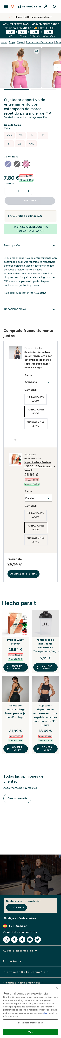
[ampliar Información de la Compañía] (26, 972)
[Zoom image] (36, 51)
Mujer (20, 42)
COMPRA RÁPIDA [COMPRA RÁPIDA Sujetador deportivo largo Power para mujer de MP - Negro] (14, 748)
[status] (18, 191)
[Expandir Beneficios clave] (30, 309)
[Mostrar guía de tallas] (13, 125)
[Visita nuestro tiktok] (22, 939)
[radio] (9, 135)
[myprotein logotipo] (29, 6)
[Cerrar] (57, 988)
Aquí (45, 1013)
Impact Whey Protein (15, 641)
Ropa (12, 42)
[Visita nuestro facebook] (14, 939)
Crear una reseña (17, 798)
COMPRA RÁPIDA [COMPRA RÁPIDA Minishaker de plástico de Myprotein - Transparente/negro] (44, 667)
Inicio (4, 42)
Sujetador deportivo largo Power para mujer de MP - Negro (16, 711)
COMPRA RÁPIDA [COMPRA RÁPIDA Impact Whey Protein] (14, 667)
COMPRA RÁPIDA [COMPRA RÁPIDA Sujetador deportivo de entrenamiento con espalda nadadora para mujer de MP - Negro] (44, 748)
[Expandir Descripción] (30, 246)
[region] (30, 1011)
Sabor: (29, 375)
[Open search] (13, 6)
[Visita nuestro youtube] (30, 939)
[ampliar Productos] (12, 961)
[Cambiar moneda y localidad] (30, 926)
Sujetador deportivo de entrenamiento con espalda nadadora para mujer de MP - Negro (45, 715)
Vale (30, 1032)
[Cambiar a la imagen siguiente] (57, 67)
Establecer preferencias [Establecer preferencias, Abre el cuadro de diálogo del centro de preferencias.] (30, 1023)
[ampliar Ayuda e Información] (20, 950)
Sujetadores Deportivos (39, 42)
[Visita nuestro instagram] (6, 939)
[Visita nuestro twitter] (37, 939)
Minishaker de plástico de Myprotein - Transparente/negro (45, 645)
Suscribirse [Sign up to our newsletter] (16, 907)
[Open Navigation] (6, 6)
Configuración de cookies (20, 918)
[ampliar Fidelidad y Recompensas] (24, 982)
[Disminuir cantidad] (8, 191)
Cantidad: (10, 183)
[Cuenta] (46, 6)
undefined (38, 382)
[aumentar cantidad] (28, 191)
